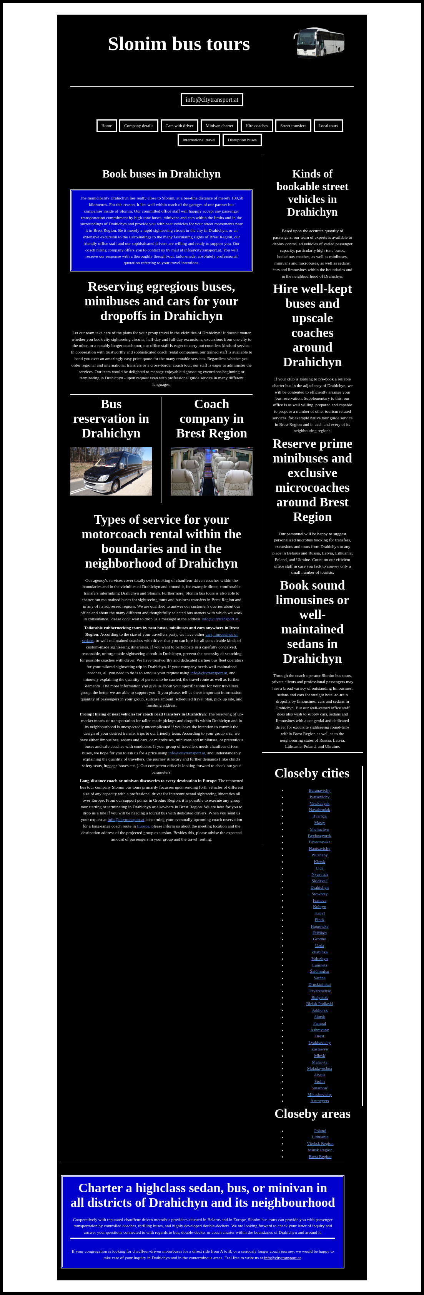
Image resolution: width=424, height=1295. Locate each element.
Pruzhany (319, 855)
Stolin (319, 1081)
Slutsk (319, 1016)
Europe (143, 826)
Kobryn (319, 906)
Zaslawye (319, 1049)
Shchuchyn (319, 829)
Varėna (320, 977)
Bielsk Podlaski (319, 1003)
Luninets (319, 965)
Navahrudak (319, 809)
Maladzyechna (319, 1068)
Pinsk (319, 919)
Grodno (319, 938)
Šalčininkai (319, 971)
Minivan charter (219, 125)
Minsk (319, 1055)
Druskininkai (319, 984)
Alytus (320, 1074)
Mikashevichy (320, 1094)
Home (106, 125)
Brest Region (320, 1156)
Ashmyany (319, 1029)
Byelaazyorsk (319, 835)
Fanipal (319, 1023)
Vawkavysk (320, 803)
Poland (320, 1130)
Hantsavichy (319, 848)
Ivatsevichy (320, 796)
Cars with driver (180, 125)
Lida (320, 868)
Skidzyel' (320, 880)
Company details (138, 125)
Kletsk (319, 861)
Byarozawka (319, 841)
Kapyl (319, 913)
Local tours (328, 125)
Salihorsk (319, 1010)
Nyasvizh (319, 874)
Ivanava (319, 900)
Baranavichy (320, 790)
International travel (199, 139)
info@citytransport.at (212, 99)
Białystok (319, 997)
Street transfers (293, 125)
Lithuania (320, 1136)
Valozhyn (319, 958)
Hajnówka (319, 926)
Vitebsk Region (320, 1143)
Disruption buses (242, 139)
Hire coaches (257, 125)
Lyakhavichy (320, 1042)
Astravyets (320, 1100)
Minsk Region (320, 1150)
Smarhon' (319, 1088)
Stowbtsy (320, 893)
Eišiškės (320, 932)
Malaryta (319, 1062)
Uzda (319, 945)
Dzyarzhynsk (319, 990)
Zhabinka (319, 952)
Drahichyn (320, 887)
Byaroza (320, 816)
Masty (319, 822)
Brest (319, 1036)
